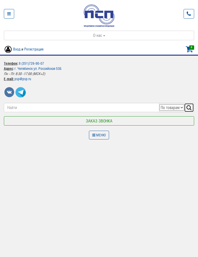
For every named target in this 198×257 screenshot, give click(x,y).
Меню (99, 135)
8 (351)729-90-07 (31, 63)
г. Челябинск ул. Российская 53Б (37, 68)
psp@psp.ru (22, 79)
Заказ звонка (99, 120)
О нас (99, 35)
